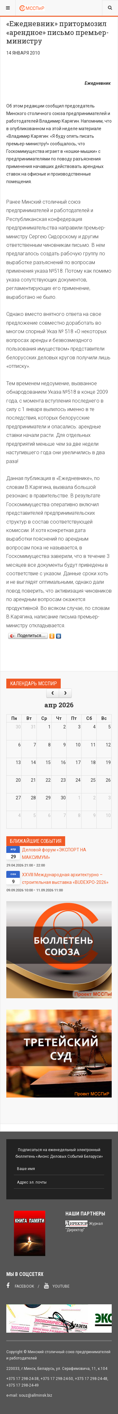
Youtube (57, 1286)
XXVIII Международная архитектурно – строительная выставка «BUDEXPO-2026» (65, 878)
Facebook (20, 1286)
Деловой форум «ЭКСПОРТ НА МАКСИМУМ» (54, 853)
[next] (65, 693)
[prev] (52, 693)
